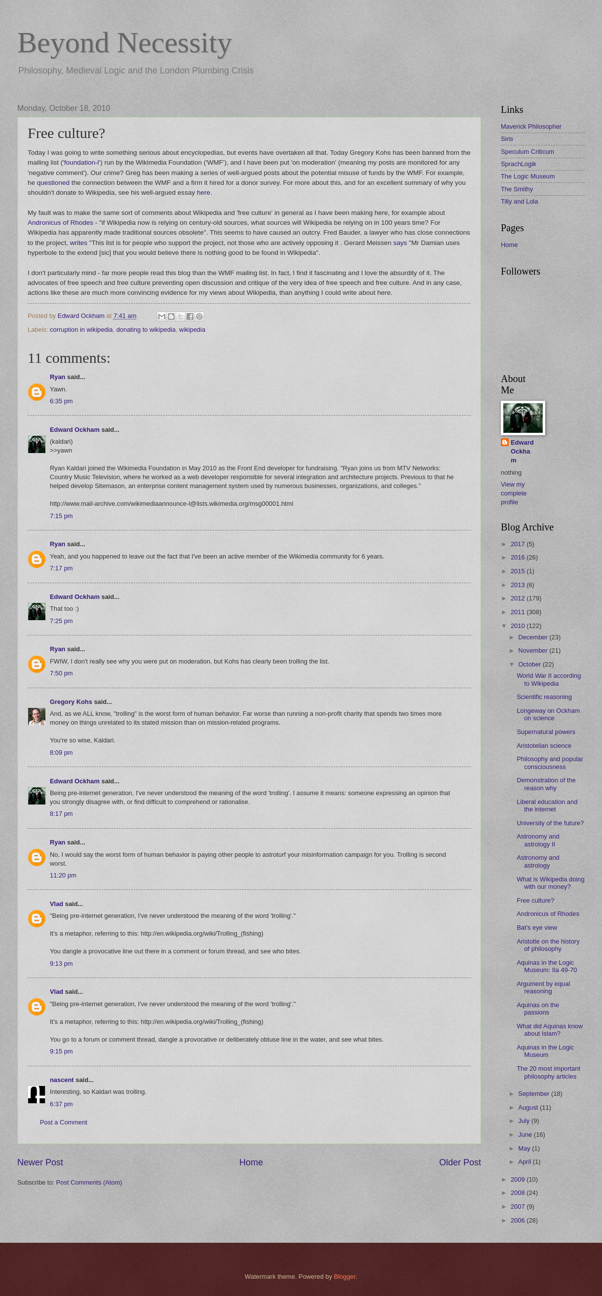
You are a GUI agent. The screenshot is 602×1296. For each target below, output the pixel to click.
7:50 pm (61, 673)
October (530, 664)
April (525, 1161)
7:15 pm (61, 516)
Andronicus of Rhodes (60, 222)
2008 (519, 1192)
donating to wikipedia (146, 329)
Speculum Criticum (527, 151)
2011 (519, 612)
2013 (519, 585)
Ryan (57, 377)
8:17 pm (61, 813)
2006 (519, 1220)
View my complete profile (514, 493)
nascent (62, 1080)
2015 (519, 571)
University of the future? (550, 823)
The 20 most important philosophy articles (548, 1072)
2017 (519, 544)
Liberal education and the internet (547, 805)
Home (251, 1162)
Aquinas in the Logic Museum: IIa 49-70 (547, 966)
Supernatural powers (546, 732)
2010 (519, 626)
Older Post (460, 1162)
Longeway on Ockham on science (548, 714)
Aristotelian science (544, 745)
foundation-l (81, 162)
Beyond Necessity (124, 42)
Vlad (56, 904)
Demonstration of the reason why (546, 783)
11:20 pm (63, 875)
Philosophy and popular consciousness (550, 762)
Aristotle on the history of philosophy (548, 945)
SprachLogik (518, 164)
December (533, 637)
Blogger (345, 1276)
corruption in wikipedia (81, 329)
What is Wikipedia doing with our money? (550, 883)
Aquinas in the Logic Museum (545, 1051)
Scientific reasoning (544, 697)
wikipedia (192, 329)
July (524, 1120)
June (526, 1134)
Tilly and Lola (519, 201)
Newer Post (40, 1162)
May (525, 1148)
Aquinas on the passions (538, 1008)
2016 (519, 557)
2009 (519, 1179)
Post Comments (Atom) (89, 1182)
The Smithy (517, 189)
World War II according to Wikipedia (549, 679)
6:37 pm (61, 1104)
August (529, 1107)
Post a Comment (63, 1122)
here (203, 192)
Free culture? (535, 900)
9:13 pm (61, 963)
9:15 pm (61, 1051)
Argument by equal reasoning (543, 987)
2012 (519, 598)
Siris (507, 138)
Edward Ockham (75, 429)
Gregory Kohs (71, 701)
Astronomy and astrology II (538, 840)
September (534, 1093)
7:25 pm (61, 621)
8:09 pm (61, 752)
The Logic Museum (528, 176)
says (400, 242)
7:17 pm (61, 568)
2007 (519, 1206)
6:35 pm (61, 401)
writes (78, 242)
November (533, 650)
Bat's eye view (537, 927)
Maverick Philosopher (531, 126)
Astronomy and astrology (538, 861)
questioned (53, 182)
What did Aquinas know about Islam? (550, 1029)
